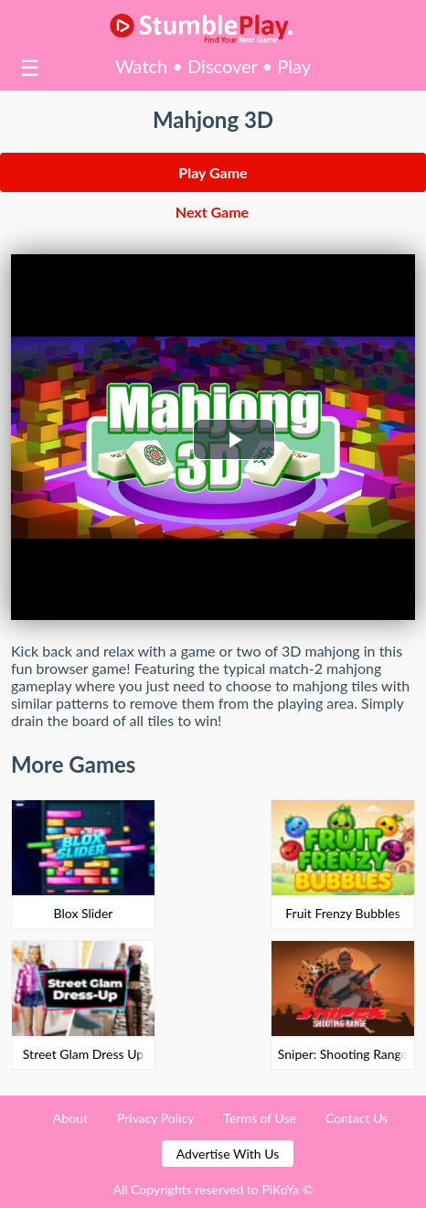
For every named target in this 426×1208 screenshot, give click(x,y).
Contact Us (356, 1118)
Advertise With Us (227, 1153)
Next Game (212, 211)
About (70, 1118)
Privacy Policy (155, 1118)
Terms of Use (259, 1118)
